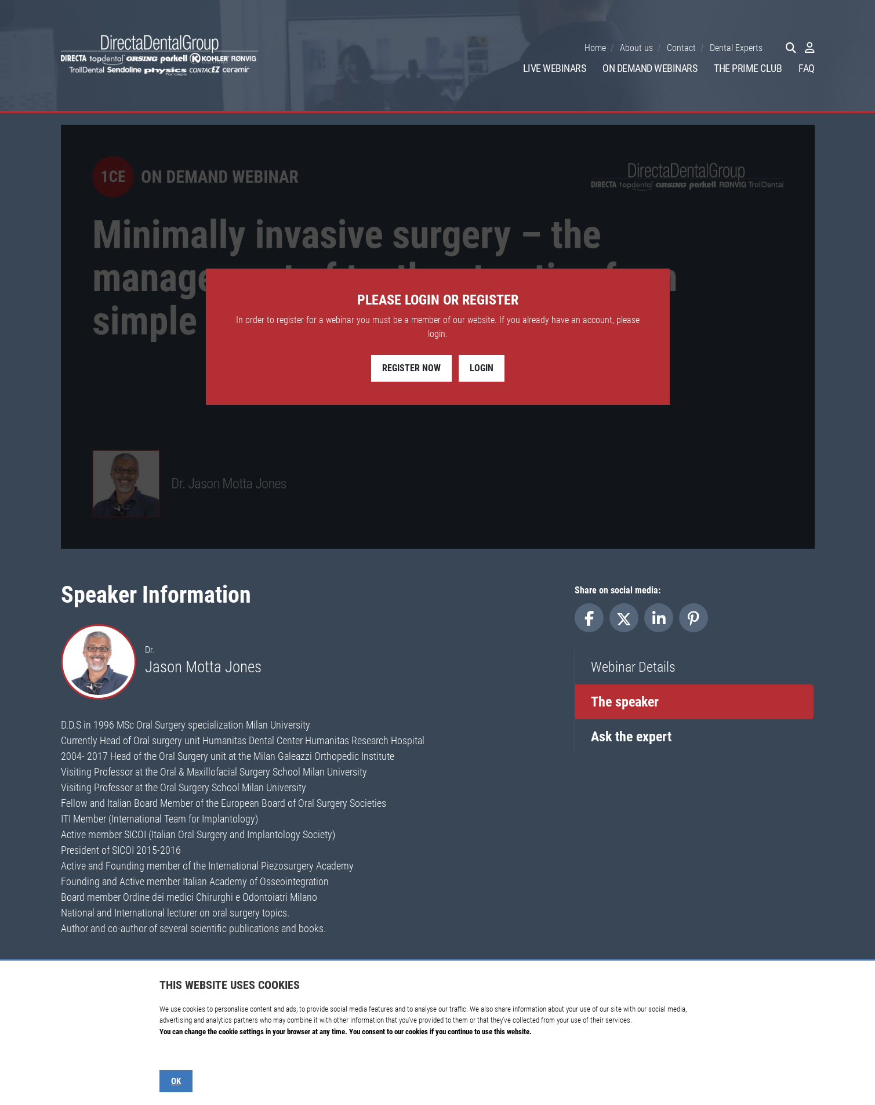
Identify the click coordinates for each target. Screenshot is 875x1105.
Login (481, 368)
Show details (178, 1054)
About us (636, 47)
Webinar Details (633, 667)
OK (176, 1081)
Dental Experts (736, 47)
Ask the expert (631, 737)
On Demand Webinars (649, 68)
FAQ (806, 68)
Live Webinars (554, 68)
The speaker (625, 702)
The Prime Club (748, 68)
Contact (681, 47)
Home (595, 47)
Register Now (411, 368)
